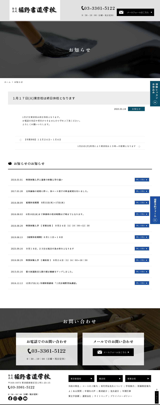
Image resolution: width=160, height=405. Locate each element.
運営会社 (86, 391)
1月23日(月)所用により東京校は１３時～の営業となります (109, 146)
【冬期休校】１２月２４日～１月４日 (40, 140)
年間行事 (126, 386)
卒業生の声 (90, 386)
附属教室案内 (144, 381)
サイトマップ (100, 391)
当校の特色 (74, 381)
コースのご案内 (90, 381)
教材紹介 (103, 386)
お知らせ (136, 108)
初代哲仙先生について (112, 381)
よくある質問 (75, 386)
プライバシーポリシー (121, 391)
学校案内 (130, 381)
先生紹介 (114, 386)
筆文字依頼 (74, 391)
